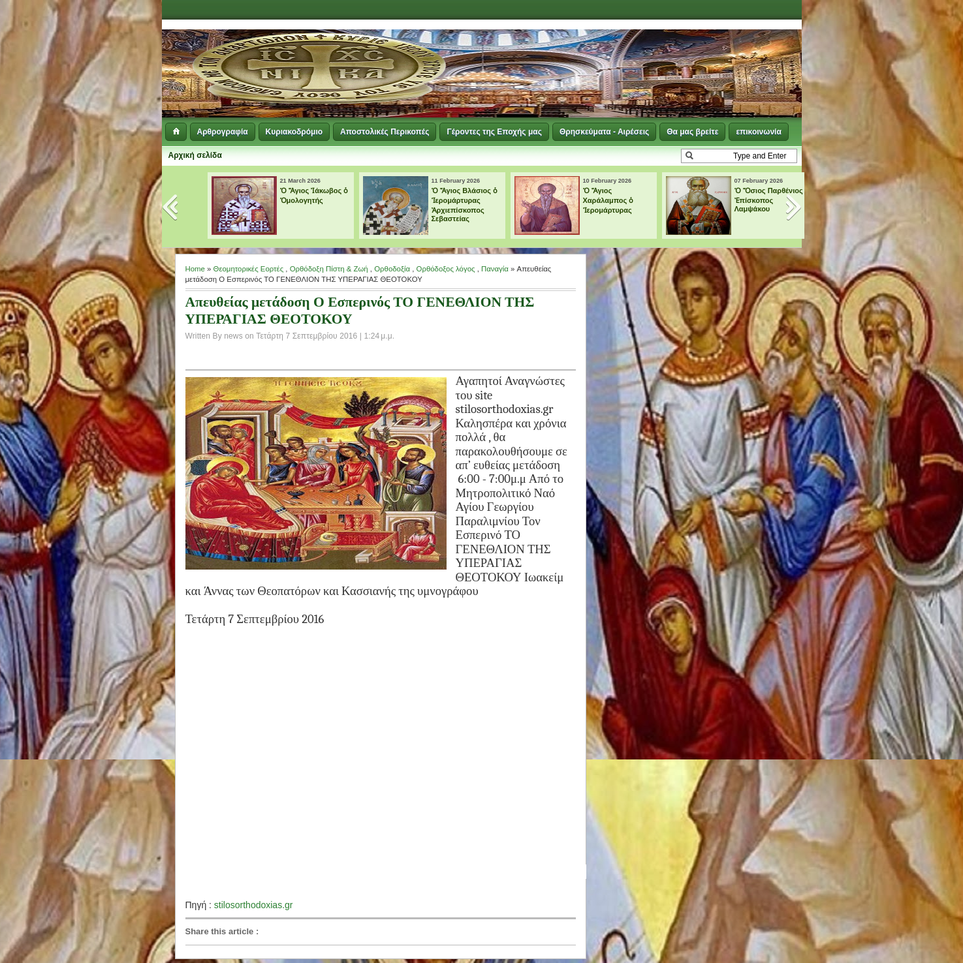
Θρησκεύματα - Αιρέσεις (604, 131)
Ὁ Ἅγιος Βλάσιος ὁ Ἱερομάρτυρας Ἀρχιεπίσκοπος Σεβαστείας (465, 204)
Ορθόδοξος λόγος (446, 269)
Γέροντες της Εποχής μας (494, 131)
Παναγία (495, 269)
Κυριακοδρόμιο (294, 131)
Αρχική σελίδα (195, 155)
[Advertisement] (642, 52)
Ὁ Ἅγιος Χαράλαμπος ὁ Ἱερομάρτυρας (608, 200)
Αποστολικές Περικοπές (384, 131)
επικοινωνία (758, 131)
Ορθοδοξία (392, 269)
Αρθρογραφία (222, 131)
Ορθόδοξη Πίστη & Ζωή (329, 269)
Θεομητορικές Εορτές (248, 269)
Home (195, 269)
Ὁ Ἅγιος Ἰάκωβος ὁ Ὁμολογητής (314, 195)
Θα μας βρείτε (692, 131)
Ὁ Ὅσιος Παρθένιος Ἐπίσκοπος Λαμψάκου (768, 200)
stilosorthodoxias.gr (253, 905)
